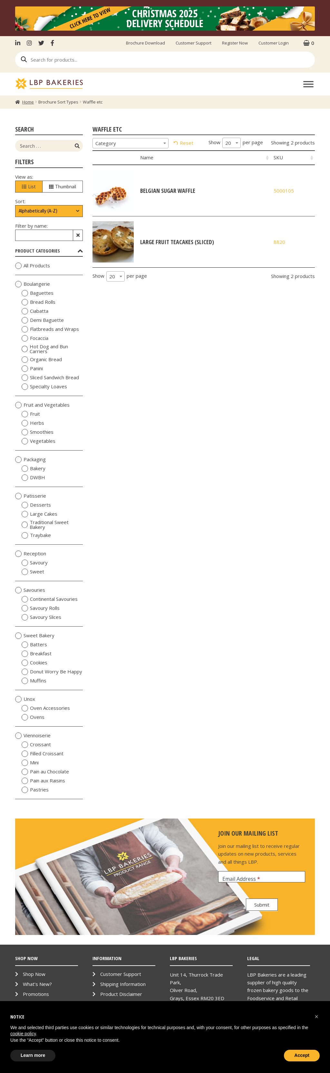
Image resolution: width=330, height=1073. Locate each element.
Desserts (36, 505)
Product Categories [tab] (49, 250)
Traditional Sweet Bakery (45, 525)
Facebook (52, 43)
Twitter (41, 43)
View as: (24, 177)
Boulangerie (32, 284)
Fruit (31, 414)
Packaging (30, 459)
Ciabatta (35, 311)
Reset (186, 143)
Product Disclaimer (121, 994)
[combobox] (130, 143)
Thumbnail (62, 187)
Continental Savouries (50, 599)
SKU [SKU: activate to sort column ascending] (278, 157)
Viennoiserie (33, 735)
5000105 (284, 190)
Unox (25, 699)
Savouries (30, 590)
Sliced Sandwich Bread (50, 377)
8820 (279, 242)
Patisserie (30, 496)
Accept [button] (301, 1055)
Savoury (35, 563)
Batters (34, 644)
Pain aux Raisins (43, 781)
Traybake (36, 535)
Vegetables (38, 441)
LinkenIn (19, 43)
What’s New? (37, 984)
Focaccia (35, 338)
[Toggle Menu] (308, 84)
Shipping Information (123, 984)
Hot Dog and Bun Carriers (45, 349)
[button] (316, 1016)
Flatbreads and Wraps (50, 329)
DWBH (33, 477)
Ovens (33, 717)
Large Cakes (39, 514)
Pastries (35, 790)
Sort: (20, 201)
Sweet (33, 572)
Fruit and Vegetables (42, 405)
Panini (32, 368)
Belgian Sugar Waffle (167, 190)
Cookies (34, 663)
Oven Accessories (46, 708)
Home (28, 102)
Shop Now (34, 974)
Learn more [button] (33, 1055)
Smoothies (37, 432)
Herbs (33, 423)
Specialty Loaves (44, 386)
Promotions (36, 994)
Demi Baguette (43, 320)
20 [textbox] (228, 143)
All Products (32, 266)
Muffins (34, 681)
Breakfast (37, 654)
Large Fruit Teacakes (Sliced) (177, 242)
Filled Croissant (42, 753)
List (29, 187)
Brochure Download (145, 43)
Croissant (36, 744)
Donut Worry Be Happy (52, 672)
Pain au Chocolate (45, 772)
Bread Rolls (38, 302)
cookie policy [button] (23, 1033)
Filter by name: (31, 226)
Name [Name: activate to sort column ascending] (146, 157)
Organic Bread (42, 359)
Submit (261, 904)
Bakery (33, 468)
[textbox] (130, 143)
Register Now (235, 43)
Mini (30, 763)
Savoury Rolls (41, 608)
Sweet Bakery (34, 635)
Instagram (29, 43)
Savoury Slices (41, 617)
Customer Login (273, 43)
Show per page (236, 143)
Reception (30, 554)
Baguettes (37, 293)
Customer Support (193, 43)
